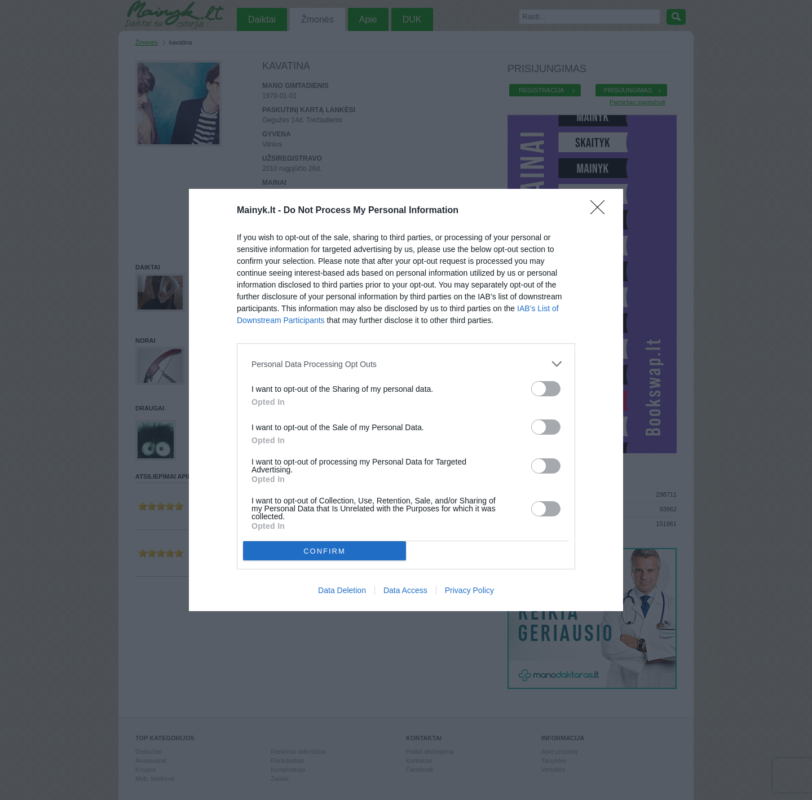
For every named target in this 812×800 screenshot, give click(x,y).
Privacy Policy (469, 590)
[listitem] (406, 364)
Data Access (405, 590)
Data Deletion (342, 590)
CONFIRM (324, 551)
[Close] (601, 211)
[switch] (546, 388)
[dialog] (406, 400)
